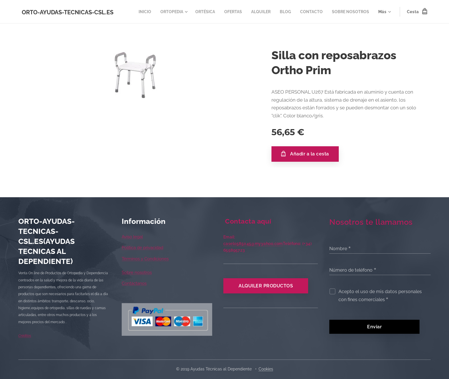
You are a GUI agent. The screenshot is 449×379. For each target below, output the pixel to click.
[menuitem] (183, 12)
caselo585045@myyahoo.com (253, 243)
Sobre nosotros (137, 272)
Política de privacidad (142, 247)
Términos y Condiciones (145, 258)
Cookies (266, 369)
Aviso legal (132, 236)
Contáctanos (134, 283)
